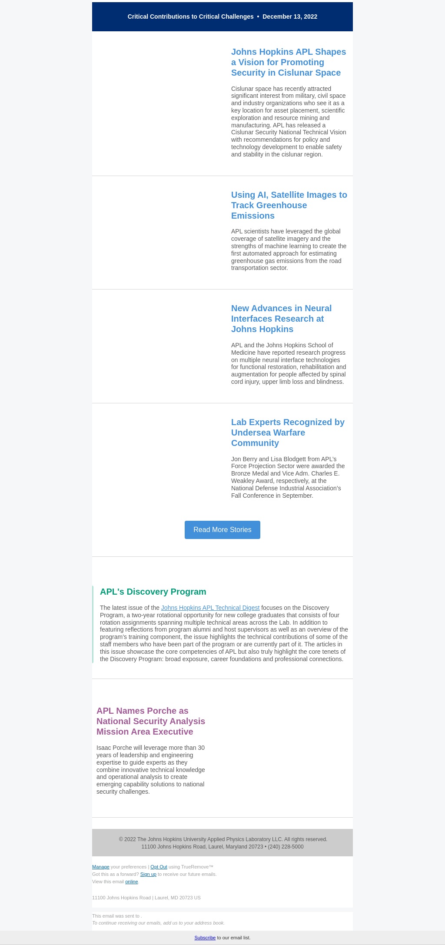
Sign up (148, 874)
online (131, 881)
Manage (101, 866)
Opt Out (158, 866)
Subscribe (205, 937)
